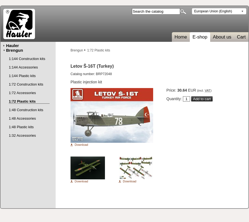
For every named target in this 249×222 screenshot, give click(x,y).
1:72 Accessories (22, 93)
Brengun (77, 50)
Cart (241, 37)
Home (181, 37)
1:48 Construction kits (26, 110)
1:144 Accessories (23, 67)
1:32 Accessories (22, 135)
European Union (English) (213, 11)
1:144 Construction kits (27, 59)
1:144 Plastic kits (22, 76)
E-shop (200, 37)
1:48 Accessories (22, 118)
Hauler (12, 45)
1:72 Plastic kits (98, 50)
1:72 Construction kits (26, 84)
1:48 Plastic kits (21, 127)
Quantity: (174, 99)
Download (81, 144)
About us (222, 37)
